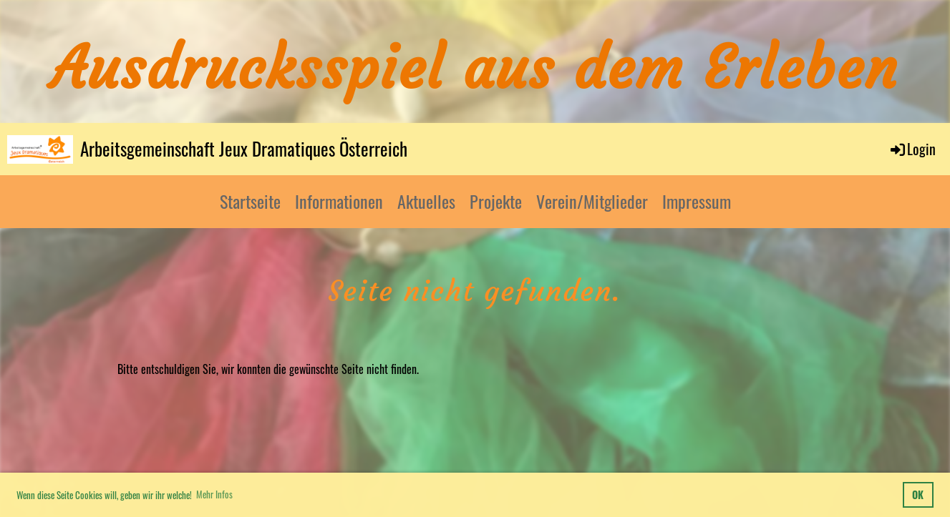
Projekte (496, 201)
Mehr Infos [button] (214, 494)
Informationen (339, 201)
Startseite (250, 201)
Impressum (696, 201)
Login (912, 148)
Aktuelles (426, 201)
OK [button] (918, 494)
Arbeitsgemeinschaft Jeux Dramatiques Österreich (243, 148)
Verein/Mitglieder (592, 201)
